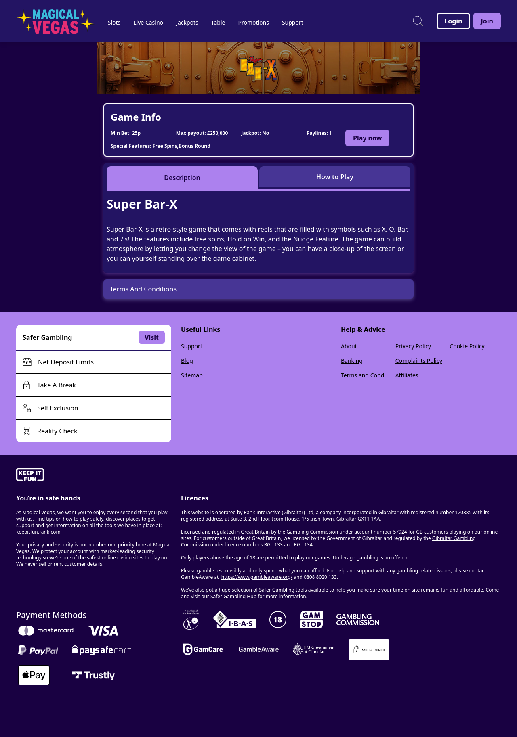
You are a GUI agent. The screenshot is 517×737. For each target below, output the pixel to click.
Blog (187, 360)
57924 (400, 531)
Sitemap (192, 375)
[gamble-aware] (93, 476)
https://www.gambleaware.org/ (257, 577)
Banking (352, 360)
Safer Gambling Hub (233, 596)
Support (191, 346)
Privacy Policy (413, 346)
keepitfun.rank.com (38, 531)
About (349, 346)
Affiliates (406, 375)
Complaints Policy (418, 360)
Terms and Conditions (366, 375)
